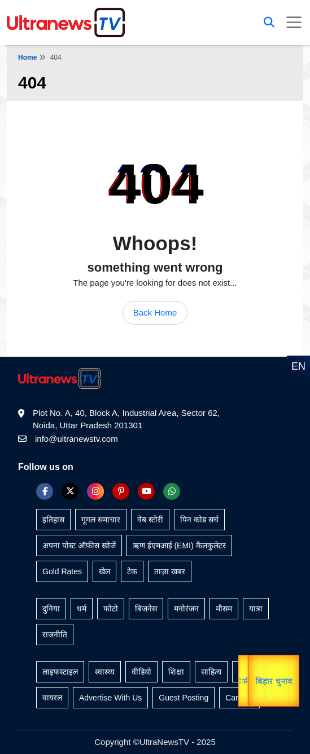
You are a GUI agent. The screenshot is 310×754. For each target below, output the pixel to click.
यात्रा (293, 681)
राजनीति (54, 634)
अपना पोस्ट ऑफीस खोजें (79, 545)
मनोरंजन (186, 608)
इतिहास (53, 519)
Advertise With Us (110, 697)
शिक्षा (176, 671)
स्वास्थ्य (105, 671)
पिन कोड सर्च (199, 519)
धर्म (81, 608)
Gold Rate (260, 681)
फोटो (110, 608)
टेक (132, 571)
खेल (104, 571)
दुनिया (51, 608)
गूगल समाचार (100, 519)
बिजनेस (146, 608)
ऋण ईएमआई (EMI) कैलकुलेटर (179, 545)
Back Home (155, 312)
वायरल (52, 697)
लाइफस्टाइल (60, 671)
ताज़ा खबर (169, 571)
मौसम (224, 608)
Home (27, 57)
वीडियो (141, 671)
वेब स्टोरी (150, 519)
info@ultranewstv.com (76, 438)
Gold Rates (62, 571)
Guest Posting (183, 697)
